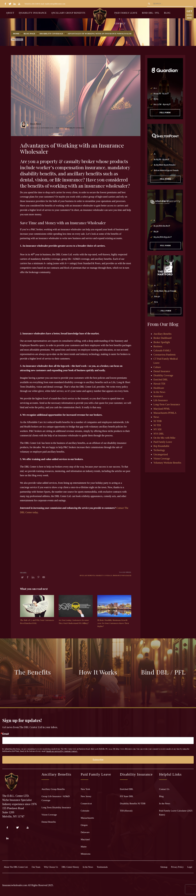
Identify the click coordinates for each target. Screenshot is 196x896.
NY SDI (157, 429)
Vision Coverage (161, 458)
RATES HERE (189, 14)
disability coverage (104, 575)
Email (5, 734)
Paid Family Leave (162, 442)
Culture (157, 367)
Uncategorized (160, 454)
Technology (159, 450)
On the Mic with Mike (164, 437)
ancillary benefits (87, 575)
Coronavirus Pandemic (164, 354)
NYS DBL (158, 433)
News (156, 417)
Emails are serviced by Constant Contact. (62, 751)
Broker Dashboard (162, 338)
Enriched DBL (160, 379)
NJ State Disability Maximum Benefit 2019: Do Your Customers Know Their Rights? (113, 623)
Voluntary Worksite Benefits (167, 462)
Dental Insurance (161, 371)
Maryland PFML (161, 408)
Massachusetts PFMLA (164, 413)
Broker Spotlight (161, 342)
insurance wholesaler (122, 575)
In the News (159, 392)
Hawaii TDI (159, 383)
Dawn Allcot (35, 124)
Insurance (158, 396)
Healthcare (158, 388)
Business (157, 346)
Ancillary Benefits (162, 334)
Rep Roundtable (161, 446)
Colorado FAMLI (162, 350)
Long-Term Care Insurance (166, 404)
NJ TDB (157, 421)
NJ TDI (157, 425)
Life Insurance (160, 400)
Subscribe (98, 759)
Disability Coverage (75, 128)
